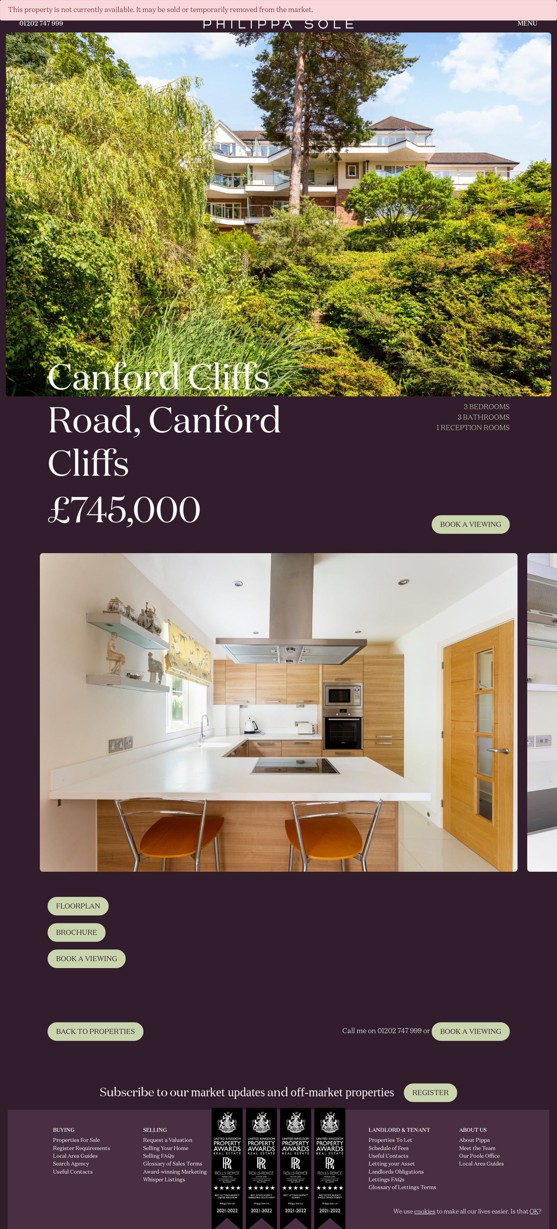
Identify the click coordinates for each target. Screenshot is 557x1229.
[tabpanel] (278, 712)
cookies (425, 1212)
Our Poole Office (479, 1156)
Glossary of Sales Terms (165, 1164)
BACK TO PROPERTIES (95, 1069)
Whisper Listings (164, 1180)
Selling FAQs (158, 1156)
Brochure (76, 970)
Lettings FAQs (387, 1180)
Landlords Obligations (396, 1172)
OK (534, 1212)
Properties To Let (390, 1140)
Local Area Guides (75, 1156)
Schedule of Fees (389, 1148)
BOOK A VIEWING (470, 1069)
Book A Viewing (470, 524)
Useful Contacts (73, 1172)
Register (430, 1093)
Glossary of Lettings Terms (402, 1187)
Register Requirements (81, 1148)
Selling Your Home (165, 1148)
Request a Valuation (165, 1140)
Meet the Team (477, 1148)
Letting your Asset (392, 1164)
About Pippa (474, 1140)
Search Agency (71, 1164)
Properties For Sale (76, 1140)
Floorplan (78, 944)
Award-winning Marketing (165, 1172)
